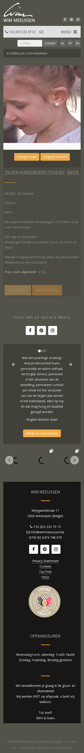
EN (77, 43)
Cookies (45, 566)
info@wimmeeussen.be (47, 532)
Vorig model (27, 157)
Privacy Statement (45, 561)
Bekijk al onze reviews (42, 433)
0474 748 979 (52, 537)
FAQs (45, 577)
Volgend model (55, 157)
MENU (69, 31)
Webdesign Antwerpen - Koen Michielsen (46, 748)
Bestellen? (47, 290)
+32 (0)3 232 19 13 (22, 31)
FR (70, 43)
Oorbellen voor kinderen (27, 53)
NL (62, 43)
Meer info (17, 290)
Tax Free (45, 572)
